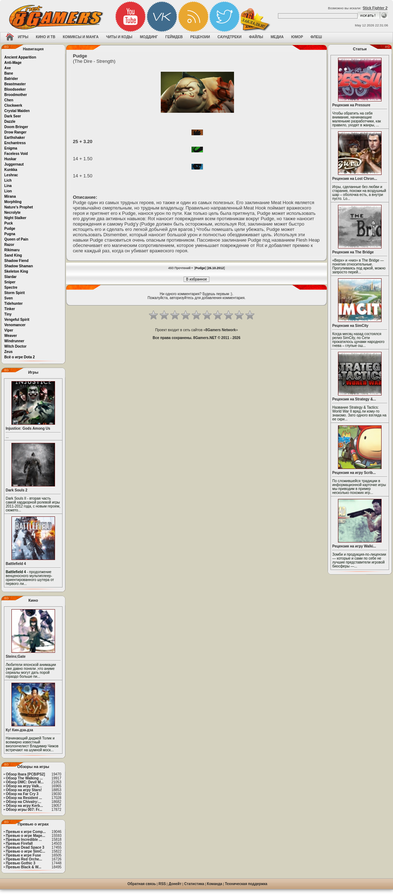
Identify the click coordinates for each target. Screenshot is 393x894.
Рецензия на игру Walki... (354, 546)
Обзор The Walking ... (24, 778)
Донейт (175, 884)
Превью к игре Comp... (26, 832)
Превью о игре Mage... (25, 836)
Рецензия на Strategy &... (354, 399)
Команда (214, 884)
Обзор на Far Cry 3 (22, 794)
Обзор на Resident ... (24, 798)
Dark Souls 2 (17, 490)
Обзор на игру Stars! (24, 790)
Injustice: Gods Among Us (28, 428)
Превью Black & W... (23, 867)
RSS (162, 884)
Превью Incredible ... (24, 840)
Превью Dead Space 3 (25, 847)
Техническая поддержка (246, 884)
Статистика (194, 884)
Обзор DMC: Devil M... (25, 782)
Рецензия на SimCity (350, 326)
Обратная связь (142, 884)
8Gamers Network (220, 330)
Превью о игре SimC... (25, 851)
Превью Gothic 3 (20, 863)
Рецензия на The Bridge (353, 252)
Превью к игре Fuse (23, 855)
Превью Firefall (19, 843)
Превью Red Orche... (24, 859)
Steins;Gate (16, 656)
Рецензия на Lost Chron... (354, 179)
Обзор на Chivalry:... (23, 802)
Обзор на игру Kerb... (24, 806)
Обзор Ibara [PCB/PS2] (25, 774)
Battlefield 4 (16, 564)
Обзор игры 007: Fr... (24, 810)
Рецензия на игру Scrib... (354, 473)
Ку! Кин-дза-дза (19, 730)
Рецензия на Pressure (351, 105)
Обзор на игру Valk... (24, 786)
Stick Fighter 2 (375, 8)
